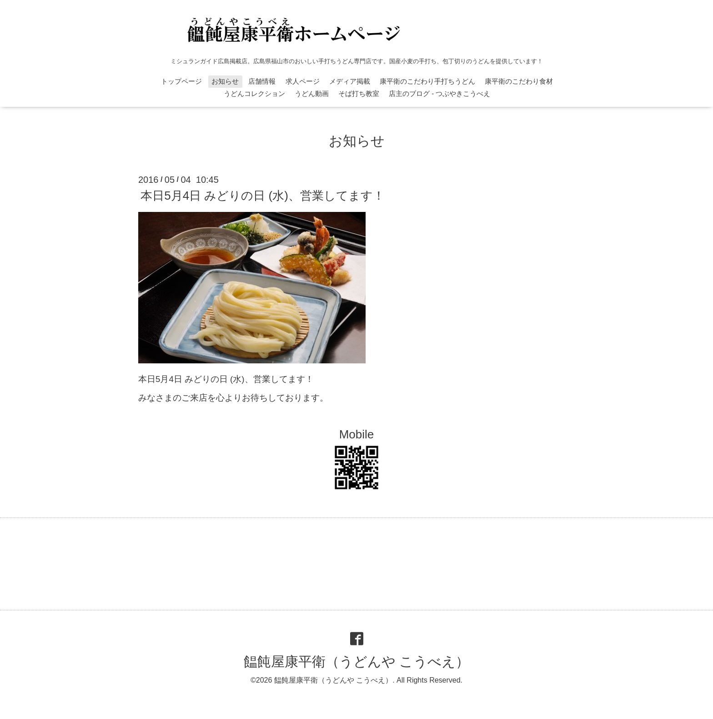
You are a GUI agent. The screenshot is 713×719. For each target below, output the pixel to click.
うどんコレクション (254, 93)
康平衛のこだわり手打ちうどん (427, 81)
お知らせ (225, 81)
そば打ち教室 (358, 93)
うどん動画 (312, 93)
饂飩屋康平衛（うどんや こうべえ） (356, 661)
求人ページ (303, 81)
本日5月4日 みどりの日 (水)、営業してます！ (263, 195)
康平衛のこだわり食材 (519, 81)
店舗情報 (262, 81)
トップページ (181, 81)
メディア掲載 (349, 81)
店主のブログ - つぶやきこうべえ (439, 93)
